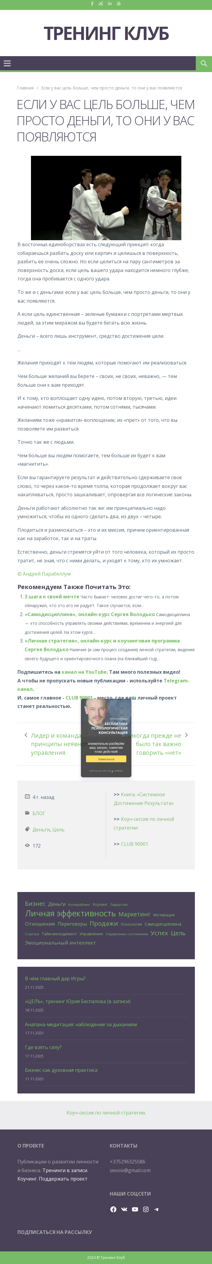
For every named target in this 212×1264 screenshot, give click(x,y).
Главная (25, 88)
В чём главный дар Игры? (55, 978)
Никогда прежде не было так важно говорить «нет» (153, 744)
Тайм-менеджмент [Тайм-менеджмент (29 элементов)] (59, 933)
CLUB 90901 (79, 697)
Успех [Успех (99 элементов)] (159, 933)
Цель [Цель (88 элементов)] (178, 933)
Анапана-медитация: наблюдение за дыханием (81, 1024)
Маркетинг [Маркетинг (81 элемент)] (134, 914)
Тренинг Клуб (106, 33)
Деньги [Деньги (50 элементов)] (57, 904)
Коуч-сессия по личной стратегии (105, 1112)
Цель (58, 829)
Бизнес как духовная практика (61, 1070)
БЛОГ (38, 813)
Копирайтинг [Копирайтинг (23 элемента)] (79, 904)
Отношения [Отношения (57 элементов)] (40, 923)
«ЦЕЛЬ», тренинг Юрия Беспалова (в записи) (78, 1001)
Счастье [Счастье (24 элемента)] (32, 934)
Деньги (41, 829)
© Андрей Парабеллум (44, 573)
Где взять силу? (43, 1047)
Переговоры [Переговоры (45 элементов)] (72, 924)
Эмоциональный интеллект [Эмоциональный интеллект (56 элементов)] (60, 942)
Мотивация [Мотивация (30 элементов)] (164, 915)
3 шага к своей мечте (52, 596)
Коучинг (27, 1178)
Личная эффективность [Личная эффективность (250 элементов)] (70, 913)
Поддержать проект (63, 1178)
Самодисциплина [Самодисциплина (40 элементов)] (163, 924)
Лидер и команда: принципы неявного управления (61, 744)
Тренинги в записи (64, 1170)
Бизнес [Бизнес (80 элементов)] (35, 904)
